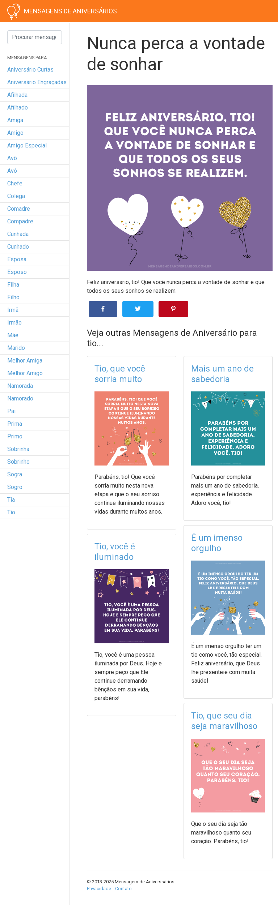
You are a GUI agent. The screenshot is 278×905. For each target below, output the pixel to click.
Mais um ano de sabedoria (222, 374)
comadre (18, 208)
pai (11, 411)
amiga (15, 120)
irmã (12, 309)
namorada (20, 385)
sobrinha (18, 449)
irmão (14, 322)
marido (16, 347)
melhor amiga (24, 360)
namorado (20, 398)
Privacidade (99, 888)
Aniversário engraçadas (37, 82)
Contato (123, 888)
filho (13, 297)
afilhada (17, 94)
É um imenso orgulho (217, 543)
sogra (14, 474)
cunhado (18, 246)
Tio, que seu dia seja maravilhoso (224, 721)
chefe (14, 183)
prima (14, 423)
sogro (14, 487)
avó (12, 170)
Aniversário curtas (30, 69)
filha (13, 284)
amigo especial (27, 145)
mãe (12, 335)
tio (11, 512)
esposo (17, 272)
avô (12, 158)
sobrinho (18, 461)
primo (14, 436)
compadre (20, 221)
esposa (16, 259)
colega (16, 196)
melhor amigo (25, 373)
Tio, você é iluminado (114, 551)
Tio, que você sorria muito (119, 374)
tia (11, 499)
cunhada (18, 234)
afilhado (17, 107)
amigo (15, 132)
